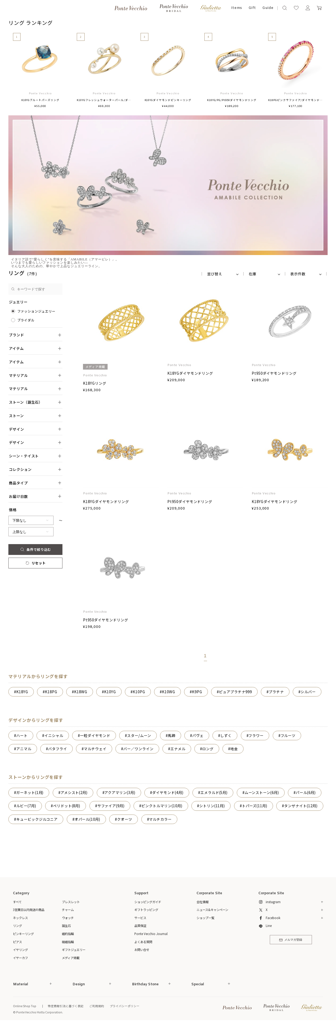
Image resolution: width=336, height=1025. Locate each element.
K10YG (110, 691)
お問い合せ (141, 949)
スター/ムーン (139, 735)
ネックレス (20, 918)
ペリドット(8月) (66, 805)
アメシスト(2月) (74, 792)
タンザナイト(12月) (300, 805)
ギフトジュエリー (73, 949)
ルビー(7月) (26, 805)
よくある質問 (143, 942)
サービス (140, 918)
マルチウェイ (95, 748)
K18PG (51, 691)
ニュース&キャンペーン (212, 909)
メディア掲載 (70, 958)
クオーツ (124, 819)
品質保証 (140, 925)
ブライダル (26, 320)
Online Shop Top (24, 1006)
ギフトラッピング (146, 909)
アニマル (23, 748)
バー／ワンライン (138, 748)
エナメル (177, 748)
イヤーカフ (20, 958)
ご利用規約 (96, 1006)
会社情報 (202, 902)
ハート (22, 735)
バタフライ (57, 748)
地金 (234, 748)
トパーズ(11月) (254, 805)
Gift (252, 8)
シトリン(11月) (212, 805)
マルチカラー (160, 819)
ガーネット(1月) (30, 792)
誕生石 (66, 925)
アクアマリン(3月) (119, 792)
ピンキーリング (23, 934)
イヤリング (20, 949)
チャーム (68, 909)
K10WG (168, 691)
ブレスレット (71, 902)
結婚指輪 (68, 942)
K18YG (22, 691)
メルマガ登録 (290, 940)
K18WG (80, 691)
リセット (35, 563)
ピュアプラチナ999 (235, 691)
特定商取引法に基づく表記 (66, 1006)
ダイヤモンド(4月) (167, 792)
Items (236, 8)
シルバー (308, 691)
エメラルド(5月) (214, 792)
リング (17, 925)
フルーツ (288, 735)
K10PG (139, 691)
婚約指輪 (68, 934)
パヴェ (198, 735)
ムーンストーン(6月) (262, 792)
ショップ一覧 (205, 918)
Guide (268, 8)
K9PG (197, 691)
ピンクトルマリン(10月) (161, 805)
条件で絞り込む (35, 549)
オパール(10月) (87, 819)
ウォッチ (68, 918)
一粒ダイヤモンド (95, 735)
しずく (226, 735)
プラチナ (276, 691)
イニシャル (53, 735)
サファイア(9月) (111, 805)
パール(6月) (306, 792)
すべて (17, 902)
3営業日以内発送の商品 (28, 909)
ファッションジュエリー (36, 311)
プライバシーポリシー (124, 1006)
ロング (208, 748)
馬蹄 (171, 735)
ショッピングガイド (147, 902)
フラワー (256, 735)
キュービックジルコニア (37, 819)
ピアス (17, 942)
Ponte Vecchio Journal (151, 934)
